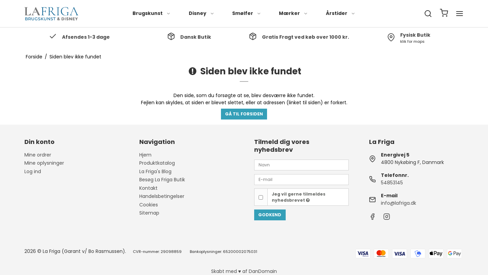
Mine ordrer (37, 154)
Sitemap (149, 212)
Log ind (32, 171)
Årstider (340, 13)
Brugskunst (152, 13)
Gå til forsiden (244, 114)
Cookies (148, 204)
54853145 (392, 182)
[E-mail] (301, 179)
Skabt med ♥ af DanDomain (244, 271)
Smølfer (246, 13)
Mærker (293, 13)
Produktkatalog (157, 163)
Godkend (269, 215)
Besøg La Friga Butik (162, 179)
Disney (202, 13)
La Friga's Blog (155, 171)
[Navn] (301, 164)
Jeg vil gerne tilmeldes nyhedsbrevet (298, 197)
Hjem (145, 154)
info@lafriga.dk (398, 203)
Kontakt (148, 188)
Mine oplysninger (44, 163)
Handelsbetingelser (161, 196)
